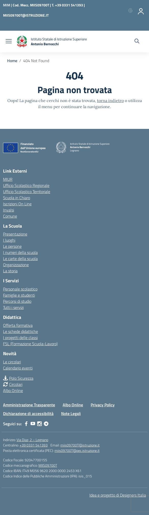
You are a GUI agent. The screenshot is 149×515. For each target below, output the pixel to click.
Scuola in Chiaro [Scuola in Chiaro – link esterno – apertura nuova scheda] (16, 198)
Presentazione (15, 234)
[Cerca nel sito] (137, 41)
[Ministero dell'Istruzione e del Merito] (8, 5)
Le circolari (12, 362)
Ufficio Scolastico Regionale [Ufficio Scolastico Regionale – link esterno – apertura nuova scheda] (26, 185)
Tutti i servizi (13, 307)
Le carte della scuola (20, 258)
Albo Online (13, 390)
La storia (10, 271)
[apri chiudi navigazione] (9, 42)
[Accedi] (141, 10)
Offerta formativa (18, 325)
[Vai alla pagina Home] (12, 61)
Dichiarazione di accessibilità (28, 413)
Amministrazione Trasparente (29, 405)
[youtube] (33, 423)
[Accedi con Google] (131, 10)
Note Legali (71, 413)
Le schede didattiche (20, 331)
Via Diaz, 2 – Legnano (32, 439)
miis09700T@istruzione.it (80, 445)
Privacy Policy (103, 405)
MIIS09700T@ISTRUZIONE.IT (26, 15)
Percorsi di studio (17, 301)
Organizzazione (16, 265)
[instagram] (39, 423)
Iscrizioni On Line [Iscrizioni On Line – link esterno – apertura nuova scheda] (17, 204)
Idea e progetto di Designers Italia (117, 495)
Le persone (12, 246)
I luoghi (9, 240)
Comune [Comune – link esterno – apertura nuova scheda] (10, 216)
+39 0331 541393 (34, 445)
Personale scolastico (20, 289)
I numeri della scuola (20, 252)
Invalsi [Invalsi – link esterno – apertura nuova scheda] (8, 210)
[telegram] (46, 423)
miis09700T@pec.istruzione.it (77, 450)
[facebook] (26, 423)
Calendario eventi (18, 368)
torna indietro (110, 100)
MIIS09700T (47, 465)
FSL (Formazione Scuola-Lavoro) (30, 344)
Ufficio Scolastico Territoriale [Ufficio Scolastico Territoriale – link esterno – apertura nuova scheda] (26, 191)
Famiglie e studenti (19, 295)
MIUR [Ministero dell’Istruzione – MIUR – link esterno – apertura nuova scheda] (7, 179)
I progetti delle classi (20, 337)
